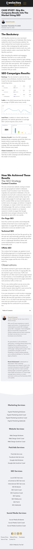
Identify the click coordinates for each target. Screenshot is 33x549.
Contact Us (12, 539)
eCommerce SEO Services (16, 481)
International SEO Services (16, 484)
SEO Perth (16, 502)
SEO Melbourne (16, 499)
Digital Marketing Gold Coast (16, 415)
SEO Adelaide (16, 505)
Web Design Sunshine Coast (16, 441)
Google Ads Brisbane (16, 460)
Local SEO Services (16, 478)
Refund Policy (13, 537)
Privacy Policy (4, 537)
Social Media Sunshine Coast (16, 526)
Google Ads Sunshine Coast (16, 463)
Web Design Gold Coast (16, 438)
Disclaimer (22, 537)
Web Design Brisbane (16, 435)
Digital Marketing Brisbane (16, 412)
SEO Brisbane (16, 487)
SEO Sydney (16, 496)
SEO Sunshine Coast (16, 493)
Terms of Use (4, 539)
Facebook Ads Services (16, 457)
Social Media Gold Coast (16, 523)
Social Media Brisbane (16, 519)
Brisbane (8, 299)
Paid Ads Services (16, 454)
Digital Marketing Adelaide (16, 421)
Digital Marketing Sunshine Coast (16, 418)
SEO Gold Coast (16, 490)
